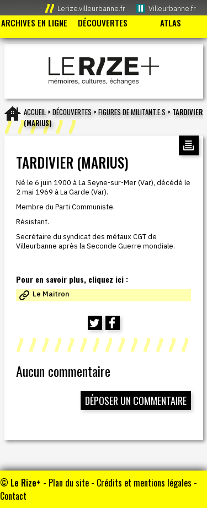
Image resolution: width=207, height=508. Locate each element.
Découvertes (72, 111)
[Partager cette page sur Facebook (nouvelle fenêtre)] (112, 323)
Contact (13, 495)
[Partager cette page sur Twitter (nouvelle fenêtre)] (95, 323)
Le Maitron (51, 294)
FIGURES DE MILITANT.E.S (132, 111)
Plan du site (69, 482)
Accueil (35, 111)
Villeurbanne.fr (172, 8)
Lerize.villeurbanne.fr (91, 8)
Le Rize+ (25, 482)
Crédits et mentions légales (144, 482)
